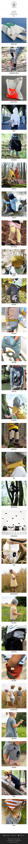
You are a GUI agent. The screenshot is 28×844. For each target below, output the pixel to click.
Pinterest (21, 835)
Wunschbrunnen (14, 14)
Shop (14, 16)
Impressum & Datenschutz (14, 838)
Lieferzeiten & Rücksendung (14, 840)
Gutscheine (14, 13)
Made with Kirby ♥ (14, 842)
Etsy (14, 835)
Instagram (7, 835)
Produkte (14, 11)
